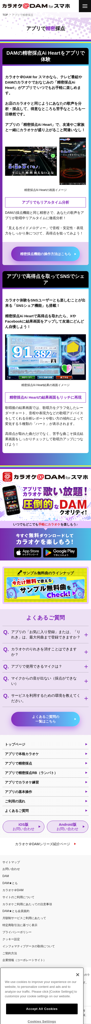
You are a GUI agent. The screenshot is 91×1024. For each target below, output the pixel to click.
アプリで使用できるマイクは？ (36, 666)
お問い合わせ (11, 869)
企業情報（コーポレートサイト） (24, 960)
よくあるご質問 (17, 811)
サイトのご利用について (18, 897)
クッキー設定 (11, 939)
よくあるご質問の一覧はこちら (45, 719)
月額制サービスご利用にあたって (24, 918)
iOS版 (23, 826)
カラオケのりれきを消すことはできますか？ (44, 651)
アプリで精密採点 (18, 763)
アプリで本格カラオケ (22, 754)
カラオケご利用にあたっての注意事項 (27, 904)
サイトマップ (11, 862)
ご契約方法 (9, 953)
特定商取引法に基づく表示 (19, 925)
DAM (5, 876)
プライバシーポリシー (17, 932)
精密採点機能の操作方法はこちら (45, 254)
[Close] (77, 991)
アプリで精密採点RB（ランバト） (31, 773)
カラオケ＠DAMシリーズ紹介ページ (42, 844)
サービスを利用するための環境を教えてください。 (45, 698)
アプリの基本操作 (18, 792)
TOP (5, 14)
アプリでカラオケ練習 (22, 782)
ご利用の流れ (15, 801)
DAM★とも (10, 883)
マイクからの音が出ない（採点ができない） (44, 681)
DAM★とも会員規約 (15, 911)
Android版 (67, 826)
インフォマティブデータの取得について (28, 946)
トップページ (15, 744)
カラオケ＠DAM (13, 890)
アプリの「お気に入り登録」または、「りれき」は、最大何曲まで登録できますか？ (45, 634)
